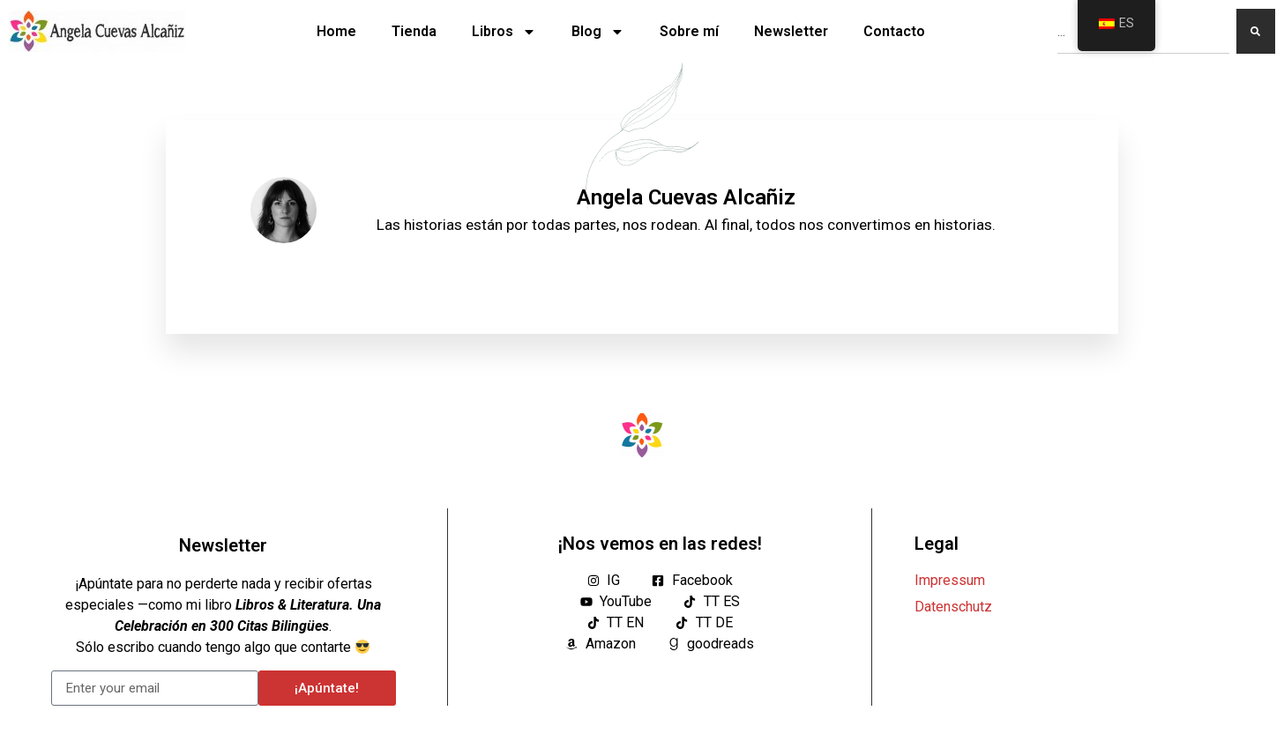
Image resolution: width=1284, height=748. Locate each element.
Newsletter (791, 31)
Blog (597, 32)
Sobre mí (689, 31)
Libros (504, 32)
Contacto (894, 31)
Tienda (414, 31)
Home (336, 31)
